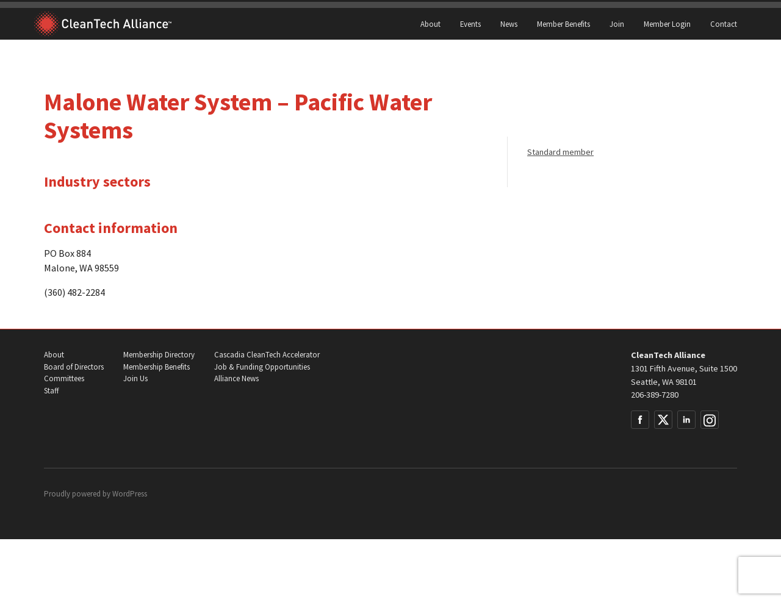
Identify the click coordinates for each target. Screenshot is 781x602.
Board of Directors (74, 367)
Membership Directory (159, 354)
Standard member (560, 151)
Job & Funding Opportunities (262, 367)
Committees (64, 378)
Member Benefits (563, 24)
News (508, 24)
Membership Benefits (156, 367)
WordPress (129, 494)
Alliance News (236, 378)
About (430, 24)
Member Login (667, 24)
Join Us (135, 378)
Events (470, 24)
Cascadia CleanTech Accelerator (267, 354)
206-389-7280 (654, 394)
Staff (51, 390)
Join (617, 24)
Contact (723, 24)
